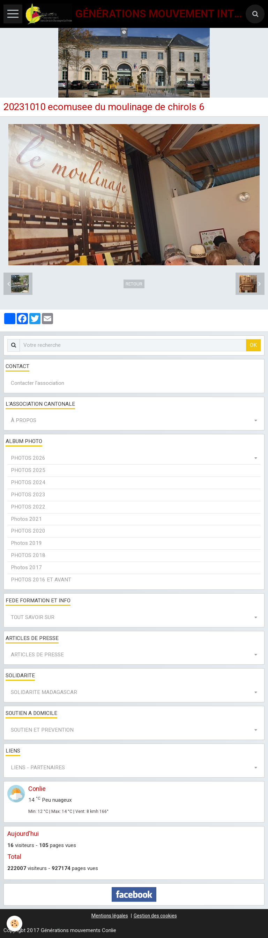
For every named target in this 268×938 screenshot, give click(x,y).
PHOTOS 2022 (28, 507)
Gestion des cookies (155, 915)
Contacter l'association (37, 383)
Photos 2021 (26, 519)
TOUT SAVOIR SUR (32, 617)
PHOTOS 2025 (28, 470)
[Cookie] (15, 923)
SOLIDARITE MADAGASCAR (44, 692)
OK (253, 345)
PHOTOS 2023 (28, 494)
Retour (134, 284)
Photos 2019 (26, 543)
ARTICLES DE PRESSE (37, 654)
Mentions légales (109, 915)
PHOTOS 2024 (28, 482)
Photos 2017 (26, 567)
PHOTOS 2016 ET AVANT (41, 580)
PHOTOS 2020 (28, 531)
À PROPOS (23, 420)
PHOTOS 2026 (28, 458)
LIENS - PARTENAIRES (38, 767)
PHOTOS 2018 (28, 555)
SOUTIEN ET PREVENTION (42, 730)
